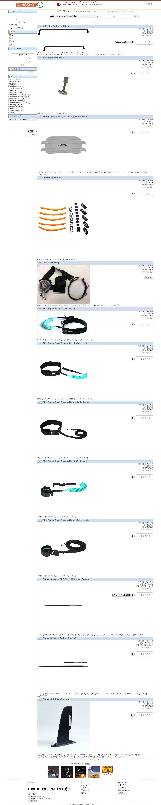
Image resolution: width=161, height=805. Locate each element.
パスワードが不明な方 (16, 28)
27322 (39, 461)
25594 (39, 699)
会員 (83, 793)
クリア (87, 763)
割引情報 (122, 788)
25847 (39, 309)
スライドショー (104, 11)
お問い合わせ (33, 800)
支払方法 (122, 785)
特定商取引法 (123, 790)
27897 (39, 58)
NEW (11, 35)
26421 (39, 178)
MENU (149, 4)
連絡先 (121, 793)
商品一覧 (85, 788)
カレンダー (13, 45)
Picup (12, 41)
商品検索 (85, 790)
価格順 (114, 12)
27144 (39, 263)
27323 (39, 520)
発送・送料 (123, 783)
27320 (39, 343)
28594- (40, 26)
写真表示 (95, 11)
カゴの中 (85, 785)
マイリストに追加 (147, 35)
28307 (39, 117)
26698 (39, 638)
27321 (39, 402)
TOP (83, 783)
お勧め (12, 38)
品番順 (129, 12)
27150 (39, 579)
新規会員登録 (13, 25)
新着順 (121, 12)
